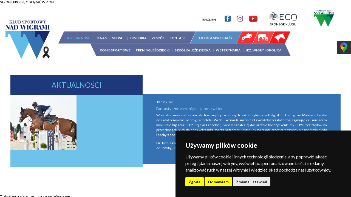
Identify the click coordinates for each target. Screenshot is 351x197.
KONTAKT (177, 34)
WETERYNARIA (228, 46)
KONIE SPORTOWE (115, 46)
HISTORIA (138, 34)
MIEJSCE (118, 34)
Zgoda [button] (194, 181)
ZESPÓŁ (158, 34)
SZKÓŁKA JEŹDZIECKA (193, 46)
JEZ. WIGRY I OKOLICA (264, 46)
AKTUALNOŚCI (79, 34)
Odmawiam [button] (218, 181)
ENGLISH (209, 15)
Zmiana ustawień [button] (251, 181)
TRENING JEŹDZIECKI (152, 46)
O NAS (102, 34)
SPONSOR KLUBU (283, 18)
